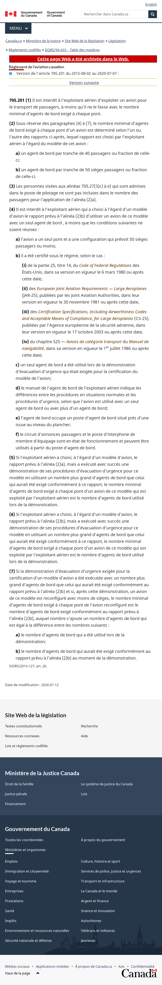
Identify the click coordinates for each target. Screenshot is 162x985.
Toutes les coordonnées (24, 840)
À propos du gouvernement (103, 840)
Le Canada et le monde (99, 891)
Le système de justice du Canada (107, 784)
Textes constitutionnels (23, 726)
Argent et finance (95, 901)
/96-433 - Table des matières (72, 50)
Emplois (11, 861)
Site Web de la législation (84, 41)
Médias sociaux (17, 966)
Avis (121, 966)
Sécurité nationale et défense (28, 940)
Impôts (10, 920)
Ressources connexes (22, 736)
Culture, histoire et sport (100, 861)
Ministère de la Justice (43, 41)
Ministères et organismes (25, 849)
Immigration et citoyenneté (27, 871)
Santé (9, 911)
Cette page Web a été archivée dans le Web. (83, 59)
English (151, 4)
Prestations (14, 901)
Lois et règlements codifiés (26, 746)
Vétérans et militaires (98, 930)
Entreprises (14, 891)
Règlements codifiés (25, 50)
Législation (117, 41)
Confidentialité (142, 966)
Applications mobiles (52, 966)
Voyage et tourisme (20, 881)
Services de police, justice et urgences (111, 871)
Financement (15, 804)
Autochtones (91, 920)
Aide (84, 736)
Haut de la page (22, 973)
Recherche (89, 726)
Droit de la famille (19, 784)
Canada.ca (13, 41)
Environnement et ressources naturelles (37, 930)
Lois (84, 794)
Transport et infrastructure (102, 881)
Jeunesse (88, 940)
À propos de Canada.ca (93, 966)
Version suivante (84, 82)
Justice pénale (16, 794)
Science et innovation (98, 911)
